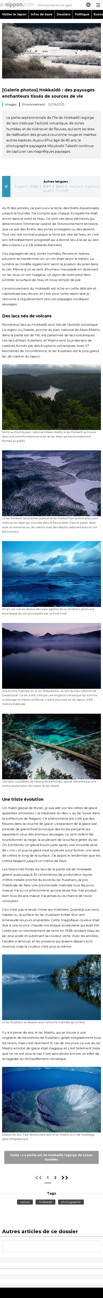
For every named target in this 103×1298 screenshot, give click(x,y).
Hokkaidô (45, 1202)
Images (10, 104)
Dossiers (64, 14)
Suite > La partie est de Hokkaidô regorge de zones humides (51, 1157)
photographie (71, 1202)
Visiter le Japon (14, 14)
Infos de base (41, 14)
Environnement (33, 104)
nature (25, 1202)
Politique (82, 14)
